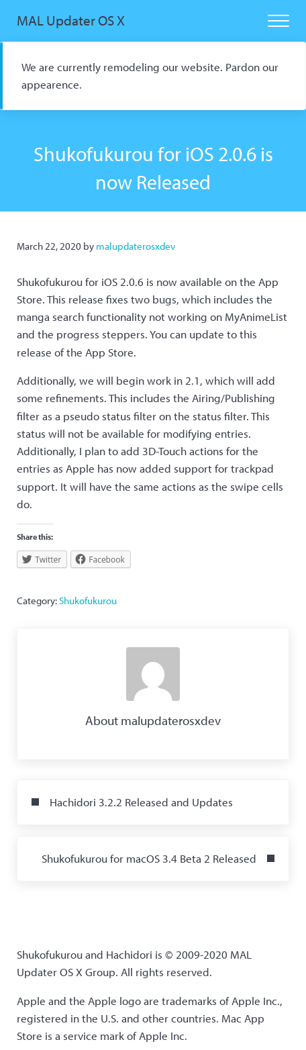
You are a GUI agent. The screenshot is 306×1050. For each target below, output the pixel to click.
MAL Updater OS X (71, 20)
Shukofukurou (88, 600)
